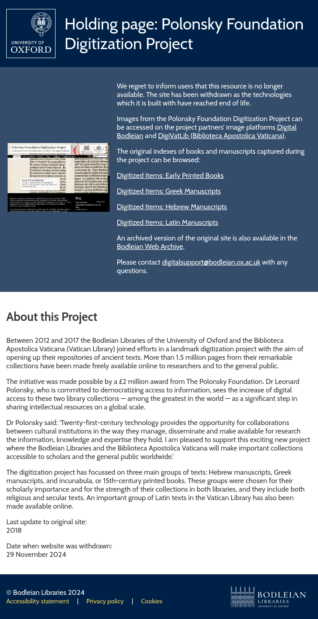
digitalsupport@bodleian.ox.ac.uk (211, 262)
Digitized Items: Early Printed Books (170, 175)
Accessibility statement (37, 601)
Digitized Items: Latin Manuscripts (167, 222)
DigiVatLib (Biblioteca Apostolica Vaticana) (221, 135)
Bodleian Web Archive (150, 246)
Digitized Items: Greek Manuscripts (169, 191)
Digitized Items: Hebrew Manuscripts (172, 206)
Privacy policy (105, 601)
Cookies (152, 601)
